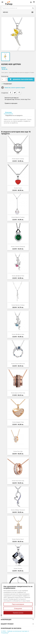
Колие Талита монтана (18, 363)
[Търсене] (18, 8)
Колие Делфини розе (18, 276)
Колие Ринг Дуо (18, 451)
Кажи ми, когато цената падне (14, 87)
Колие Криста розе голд (18, 393)
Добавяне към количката (21, 79)
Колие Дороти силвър (18, 217)
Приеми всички (18, 613)
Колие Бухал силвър (18, 158)
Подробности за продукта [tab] (13, 115)
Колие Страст (18, 188)
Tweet (15, 92)
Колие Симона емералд (18, 246)
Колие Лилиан (18, 568)
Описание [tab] (8, 112)
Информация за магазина (11, 628)
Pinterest (19, 92)
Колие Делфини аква (18, 334)
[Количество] (3, 79)
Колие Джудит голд (18, 422)
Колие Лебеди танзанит (18, 510)
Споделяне (10, 92)
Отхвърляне (18, 608)
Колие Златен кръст (18, 539)
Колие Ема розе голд (18, 480)
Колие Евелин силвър (18, 305)
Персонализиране (18, 604)
